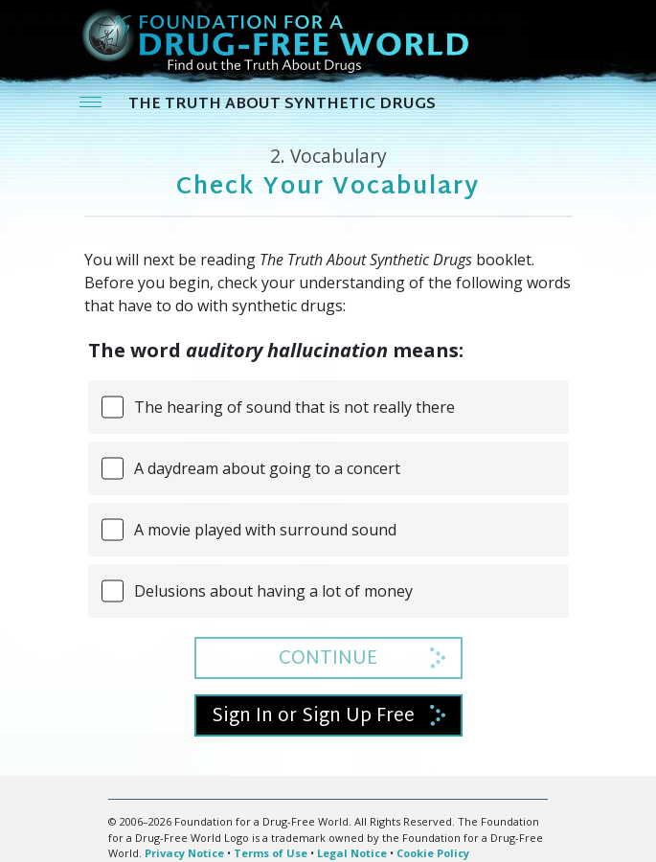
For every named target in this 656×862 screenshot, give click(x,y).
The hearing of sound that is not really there (294, 407)
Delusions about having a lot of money (273, 590)
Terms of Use (270, 853)
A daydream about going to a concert (267, 468)
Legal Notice (352, 853)
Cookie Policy (432, 853)
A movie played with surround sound (265, 529)
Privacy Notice (184, 853)
